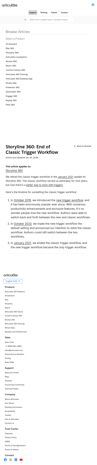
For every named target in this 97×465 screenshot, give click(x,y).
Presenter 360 (12, 87)
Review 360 (11, 61)
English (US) (14, 281)
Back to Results (82, 146)
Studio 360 (11, 83)
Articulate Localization (16, 57)
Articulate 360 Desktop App (19, 78)
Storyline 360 (12, 52)
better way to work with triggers (44, 185)
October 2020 (23, 223)
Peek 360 (10, 104)
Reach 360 (11, 65)
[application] (90, 458)
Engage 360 (11, 96)
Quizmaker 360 (13, 91)
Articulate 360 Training (17, 74)
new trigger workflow (69, 200)
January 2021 (65, 176)
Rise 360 (10, 48)
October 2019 (22, 200)
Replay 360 (11, 100)
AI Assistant (11, 44)
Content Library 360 (15, 70)
